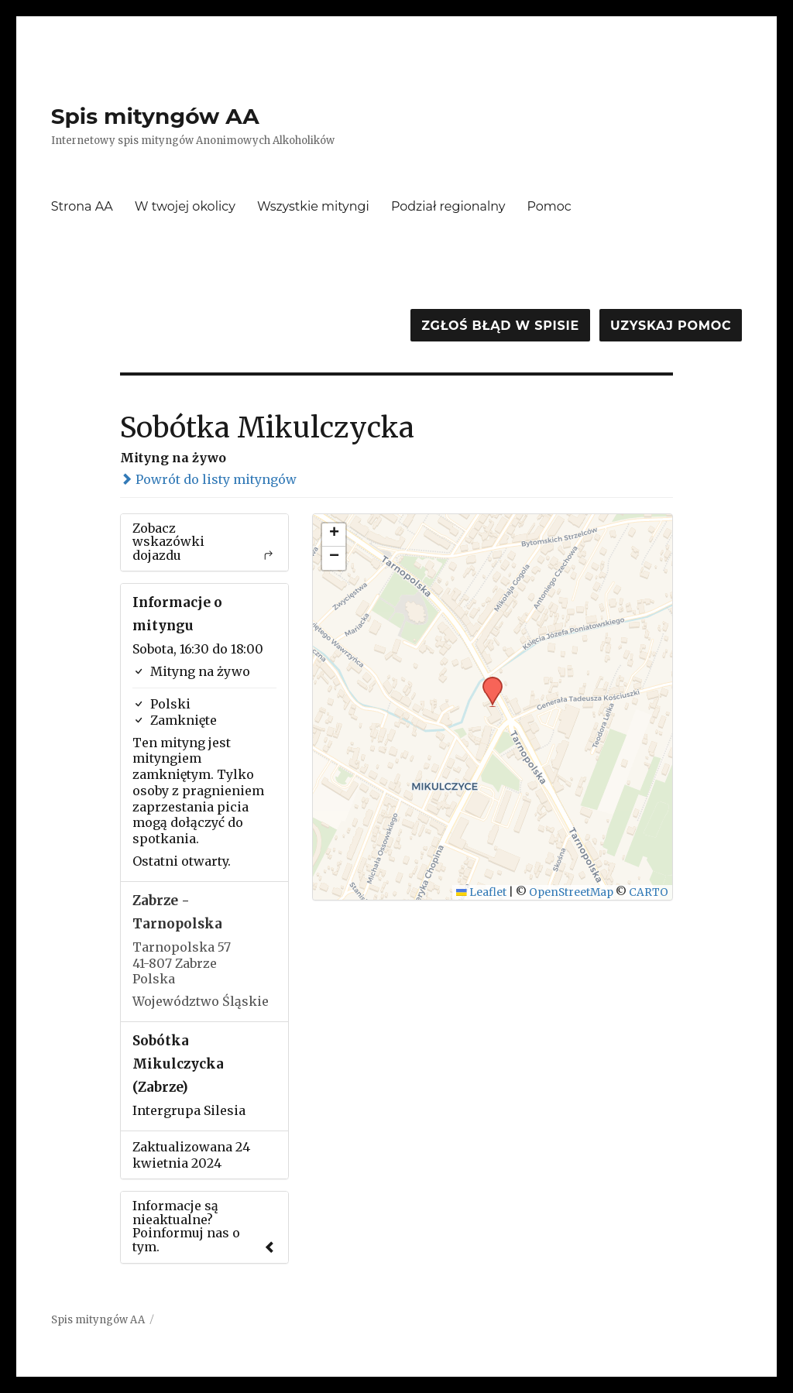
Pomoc (549, 206)
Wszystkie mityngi (313, 206)
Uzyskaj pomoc (670, 325)
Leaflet (481, 892)
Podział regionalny (448, 206)
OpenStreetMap (571, 892)
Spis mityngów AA (155, 116)
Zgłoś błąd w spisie (500, 325)
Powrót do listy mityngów (208, 479)
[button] (487, 681)
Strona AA (82, 206)
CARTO (648, 892)
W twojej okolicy (185, 206)
